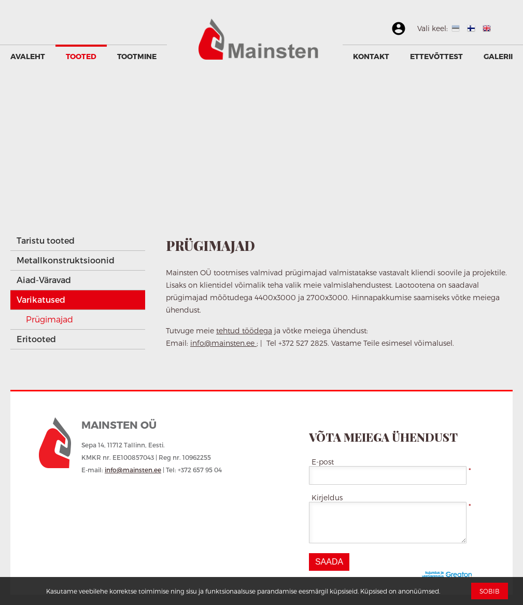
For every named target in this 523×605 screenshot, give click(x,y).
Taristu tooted (46, 240)
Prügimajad (49, 319)
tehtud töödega (244, 330)
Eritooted (36, 339)
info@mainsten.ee (223, 343)
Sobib (489, 591)
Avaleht (27, 56)
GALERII (498, 56)
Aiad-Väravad (44, 280)
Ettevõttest (436, 56)
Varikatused (41, 299)
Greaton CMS (449, 575)
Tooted (81, 56)
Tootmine (137, 56)
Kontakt (371, 56)
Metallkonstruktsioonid (66, 260)
